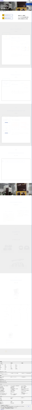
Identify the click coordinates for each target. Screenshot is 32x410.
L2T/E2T (5, 367)
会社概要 (11, 401)
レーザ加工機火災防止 (12, 386)
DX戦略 (0, 402)
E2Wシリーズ (9, 339)
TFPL (11, 367)
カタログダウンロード (29, 3)
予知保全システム (22, 397)
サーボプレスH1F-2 (1, 364)
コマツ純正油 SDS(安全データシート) (24, 393)
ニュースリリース (1, 401)
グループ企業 (22, 402)
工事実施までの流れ (1, 387)
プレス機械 (3, 11)
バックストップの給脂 (2, 389)
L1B (0, 366)
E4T (0, 369)
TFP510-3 (16, 366)
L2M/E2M (1, 367)
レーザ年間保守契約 (1, 390)
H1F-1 (5, 364)
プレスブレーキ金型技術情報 (13, 394)
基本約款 (11, 398)
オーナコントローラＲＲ (23, 391)
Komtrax (1, 397)
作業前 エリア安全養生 (23, 387)
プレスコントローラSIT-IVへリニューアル (3, 393)
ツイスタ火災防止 (1, 386)
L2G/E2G (5, 366)
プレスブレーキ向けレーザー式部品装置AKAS (25, 390)
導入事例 (1, 398)
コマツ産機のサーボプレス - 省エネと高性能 (14, 373)
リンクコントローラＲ (2, 392)
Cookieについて (2, 409)
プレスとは (1, 373)
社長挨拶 (22, 401)
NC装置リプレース (22, 392)
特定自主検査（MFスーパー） (23, 389)
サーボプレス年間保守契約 (13, 390)
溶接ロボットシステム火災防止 (24, 386)
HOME (1, 11)
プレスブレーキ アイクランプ (2, 391)
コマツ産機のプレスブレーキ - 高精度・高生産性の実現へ (26, 373)
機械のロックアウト (12, 387)
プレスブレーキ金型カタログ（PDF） (3, 394)
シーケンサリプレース (12, 392)
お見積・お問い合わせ (29, 4)
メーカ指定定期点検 (12, 389)
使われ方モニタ (12, 397)
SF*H (5, 369)
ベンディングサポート (12, 391)
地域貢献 (1, 403)
